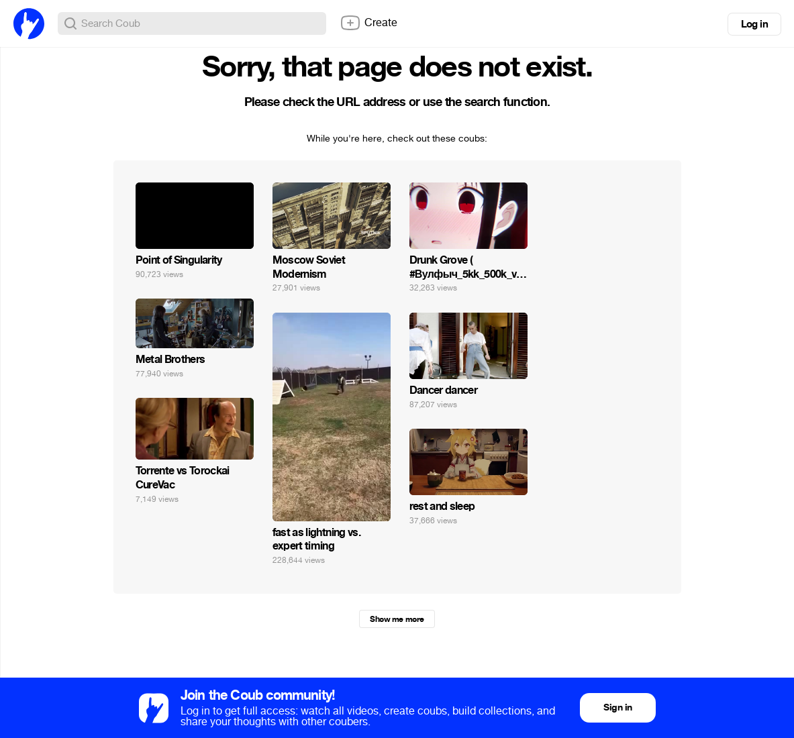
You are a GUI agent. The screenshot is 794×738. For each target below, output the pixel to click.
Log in (754, 24)
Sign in (617, 707)
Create (368, 23)
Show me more (397, 619)
